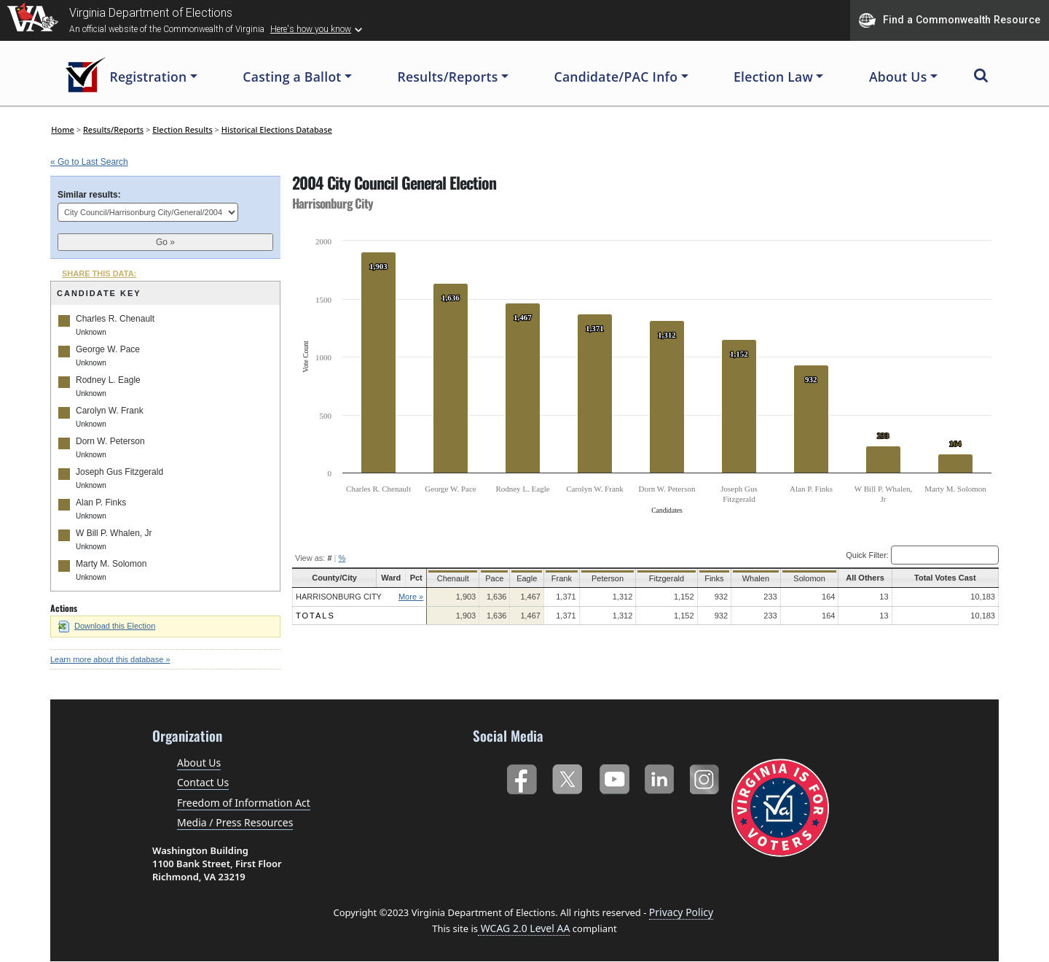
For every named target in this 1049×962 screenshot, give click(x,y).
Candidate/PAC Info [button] (616, 76)
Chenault (450, 578)
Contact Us (203, 782)
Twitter (567, 776)
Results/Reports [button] (447, 76)
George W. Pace (108, 349)
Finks (711, 578)
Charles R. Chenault (115, 319)
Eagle (525, 578)
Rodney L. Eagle (108, 380)
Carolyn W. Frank (110, 411)
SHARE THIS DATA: (99, 273)
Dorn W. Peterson (110, 441)
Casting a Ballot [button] (292, 76)
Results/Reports (113, 129)
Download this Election (106, 625)
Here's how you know (310, 29)
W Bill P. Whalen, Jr (114, 533)
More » (408, 596)
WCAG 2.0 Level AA (524, 928)
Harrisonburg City (339, 596)
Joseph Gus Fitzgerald (119, 472)
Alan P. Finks (101, 502)
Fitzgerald (664, 578)
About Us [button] (898, 76)
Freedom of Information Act (243, 803)
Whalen (754, 578)
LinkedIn (659, 776)
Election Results (182, 129)
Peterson (608, 578)
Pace (491, 578)
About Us (199, 762)
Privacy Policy (681, 912)
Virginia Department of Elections (150, 13)
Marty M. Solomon (111, 564)
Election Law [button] (773, 76)
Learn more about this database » (110, 659)
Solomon (807, 578)
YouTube (613, 776)
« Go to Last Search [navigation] (89, 162)
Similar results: (89, 195)
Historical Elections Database (276, 129)
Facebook (521, 776)
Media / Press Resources (235, 822)
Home (62, 129)
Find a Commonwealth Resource (949, 20)
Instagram (706, 776)
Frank (561, 578)
